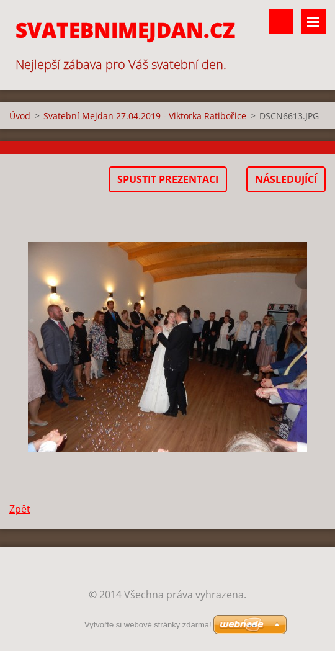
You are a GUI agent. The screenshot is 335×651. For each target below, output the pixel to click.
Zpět (19, 509)
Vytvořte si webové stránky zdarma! (148, 624)
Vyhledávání (281, 21)
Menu (313, 21)
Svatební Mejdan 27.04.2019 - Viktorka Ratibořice (144, 116)
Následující (286, 179)
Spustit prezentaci (167, 179)
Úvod (19, 116)
